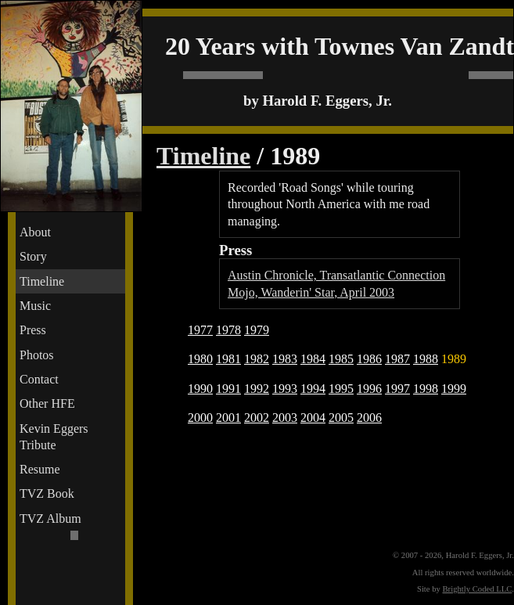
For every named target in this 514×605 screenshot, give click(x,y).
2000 (200, 417)
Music (35, 305)
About (35, 232)
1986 (369, 359)
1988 (425, 359)
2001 (228, 417)
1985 (341, 359)
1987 (397, 359)
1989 (453, 359)
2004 (312, 417)
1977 (200, 330)
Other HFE (47, 403)
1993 (284, 388)
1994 (312, 388)
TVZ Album (50, 518)
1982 (256, 359)
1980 (200, 359)
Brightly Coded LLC (477, 589)
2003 (284, 417)
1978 (228, 330)
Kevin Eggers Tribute (54, 437)
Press (33, 330)
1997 (397, 388)
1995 (341, 388)
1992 (256, 388)
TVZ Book (47, 493)
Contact (39, 379)
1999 (453, 388)
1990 (200, 388)
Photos (37, 355)
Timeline (42, 281)
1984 (312, 359)
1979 (256, 330)
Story (33, 256)
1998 (425, 388)
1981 (228, 359)
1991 (228, 388)
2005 (341, 417)
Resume (40, 469)
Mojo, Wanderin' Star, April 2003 (311, 292)
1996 (369, 388)
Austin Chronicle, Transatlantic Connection (336, 275)
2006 (369, 417)
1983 (284, 359)
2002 (256, 417)
